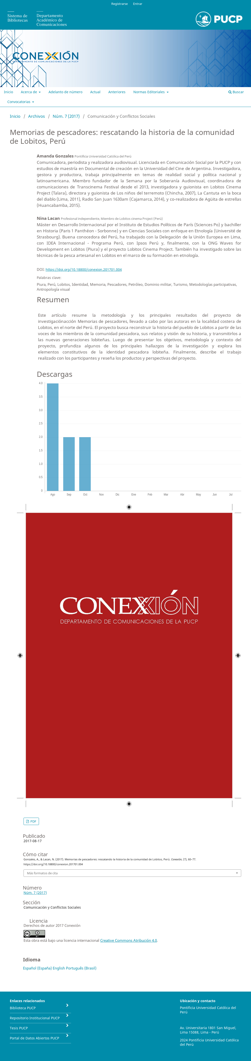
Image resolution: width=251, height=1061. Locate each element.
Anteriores (117, 92)
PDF (33, 821)
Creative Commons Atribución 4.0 (128, 940)
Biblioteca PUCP (23, 1008)
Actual (95, 92)
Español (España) (37, 968)
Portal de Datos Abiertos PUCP (34, 1038)
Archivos (36, 116)
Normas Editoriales (149, 92)
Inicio (8, 92)
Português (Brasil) (81, 968)
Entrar (137, 3)
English (59, 968)
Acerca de (29, 92)
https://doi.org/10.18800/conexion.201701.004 (84, 269)
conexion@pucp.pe (195, 1020)
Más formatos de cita (42, 873)
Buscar (236, 92)
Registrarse (119, 3)
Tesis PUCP (19, 1028)
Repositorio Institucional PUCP (35, 1018)
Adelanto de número (65, 92)
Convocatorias (19, 101)
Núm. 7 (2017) (66, 116)
